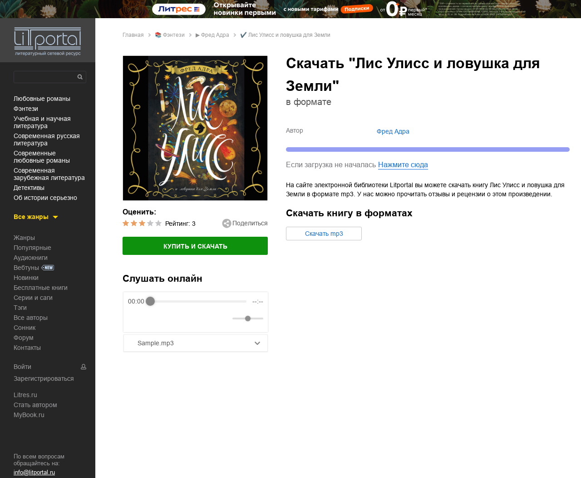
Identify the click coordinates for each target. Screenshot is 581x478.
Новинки (26, 277)
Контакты (27, 347)
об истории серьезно (45, 197)
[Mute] (224, 318)
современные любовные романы (42, 156)
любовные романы (42, 98)
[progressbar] (198, 301)
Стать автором (35, 404)
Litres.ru (25, 394)
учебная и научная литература (42, 122)
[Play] (157, 318)
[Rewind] (137, 319)
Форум (24, 337)
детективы (29, 187)
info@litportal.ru (34, 472)
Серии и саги (33, 297)
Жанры (24, 237)
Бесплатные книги (41, 287)
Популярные (32, 247)
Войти (22, 366)
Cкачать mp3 (324, 233)
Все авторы (31, 317)
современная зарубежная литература (49, 174)
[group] (195, 312)
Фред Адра (215, 35)
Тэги (20, 307)
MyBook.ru (29, 414)
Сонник (24, 327)
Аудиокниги (31, 257)
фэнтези (26, 108)
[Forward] (177, 319)
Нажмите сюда (403, 165)
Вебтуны (26, 267)
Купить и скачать (195, 246)
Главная (133, 35)
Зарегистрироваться (44, 378)
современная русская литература (47, 139)
